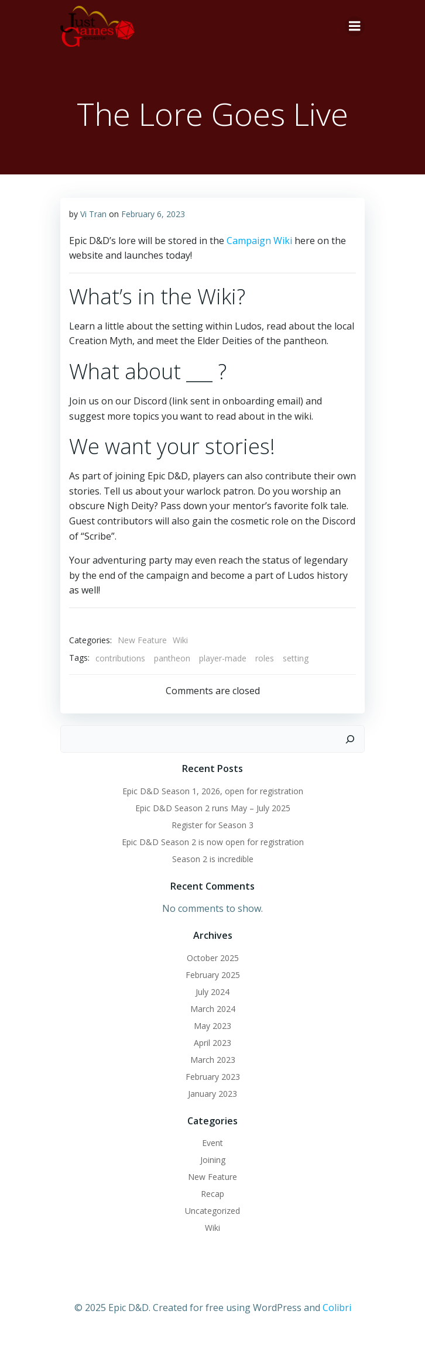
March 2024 (212, 1008)
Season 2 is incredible (212, 858)
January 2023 (212, 1093)
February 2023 (213, 1076)
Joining (212, 1159)
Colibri (337, 1307)
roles (264, 658)
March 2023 (212, 1059)
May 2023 (212, 1025)
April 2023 (212, 1042)
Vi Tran (93, 213)
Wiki (180, 640)
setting (296, 658)
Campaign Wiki (259, 240)
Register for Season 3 (212, 825)
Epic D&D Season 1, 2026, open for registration (212, 791)
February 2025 (213, 974)
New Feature (142, 640)
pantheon (172, 658)
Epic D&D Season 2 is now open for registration (213, 842)
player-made (222, 658)
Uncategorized (212, 1210)
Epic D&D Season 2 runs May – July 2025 (212, 808)
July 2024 (212, 991)
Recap (212, 1193)
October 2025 (213, 957)
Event (212, 1142)
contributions (120, 658)
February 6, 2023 (153, 213)
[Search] (350, 739)
